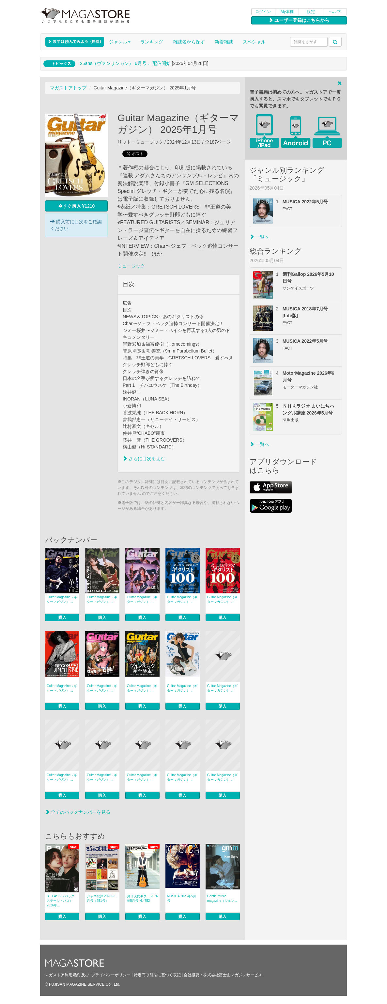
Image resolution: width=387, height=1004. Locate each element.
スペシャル (254, 41)
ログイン (263, 11)
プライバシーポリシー (111, 975)
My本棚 (287, 11)
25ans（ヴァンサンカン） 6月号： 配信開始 (125, 63)
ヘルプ (335, 11)
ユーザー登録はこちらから (299, 20)
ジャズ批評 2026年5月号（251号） (101, 898)
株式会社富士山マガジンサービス (232, 975)
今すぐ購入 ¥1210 (76, 206)
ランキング (151, 41)
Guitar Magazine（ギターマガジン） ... (62, 599)
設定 (311, 11)
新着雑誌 (224, 41)
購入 (62, 617)
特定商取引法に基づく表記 (157, 975)
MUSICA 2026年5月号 (181, 898)
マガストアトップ (68, 87)
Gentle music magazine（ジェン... (222, 898)
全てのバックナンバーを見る (77, 812)
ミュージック (131, 266)
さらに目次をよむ (144, 458)
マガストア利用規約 (62, 975)
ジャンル (120, 41)
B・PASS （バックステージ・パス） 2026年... (60, 900)
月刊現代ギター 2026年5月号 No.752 (142, 898)
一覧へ (259, 237)
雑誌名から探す (189, 41)
